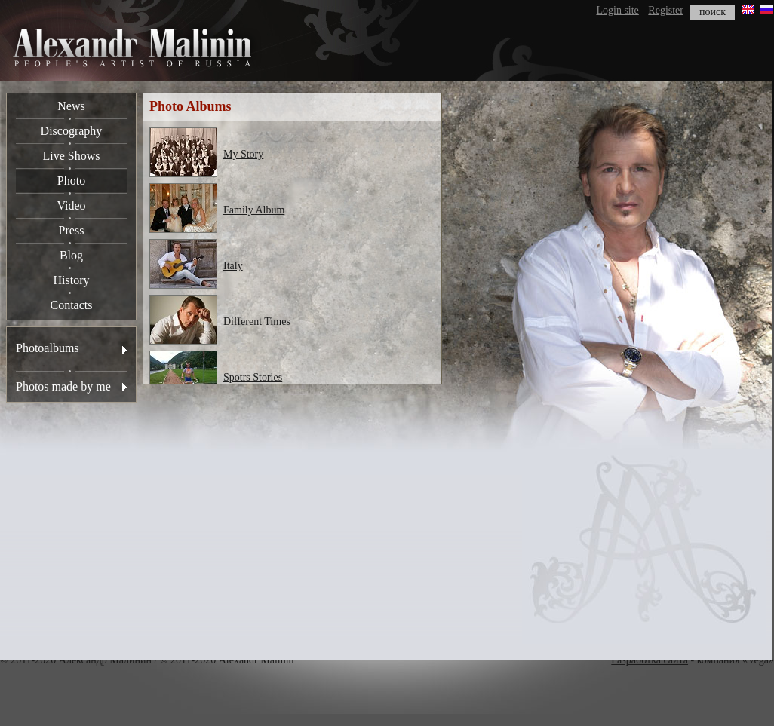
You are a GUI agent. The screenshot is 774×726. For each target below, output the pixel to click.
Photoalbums (47, 348)
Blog (71, 255)
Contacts (72, 305)
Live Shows (71, 155)
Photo (71, 180)
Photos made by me (63, 386)
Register (665, 10)
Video (71, 205)
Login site (617, 10)
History (72, 280)
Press (71, 230)
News (70, 106)
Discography (72, 130)
